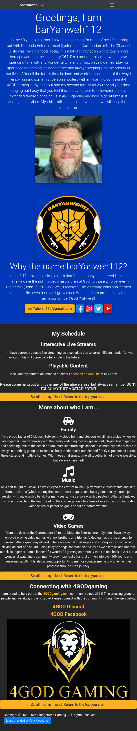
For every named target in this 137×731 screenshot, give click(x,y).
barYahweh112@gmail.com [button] (50, 308)
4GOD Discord (68, 607)
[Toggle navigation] (112, 5)
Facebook (76, 374)
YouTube (93, 374)
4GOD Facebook (68, 614)
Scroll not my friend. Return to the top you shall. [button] (68, 397)
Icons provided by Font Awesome (27, 720)
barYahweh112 (32, 5)
